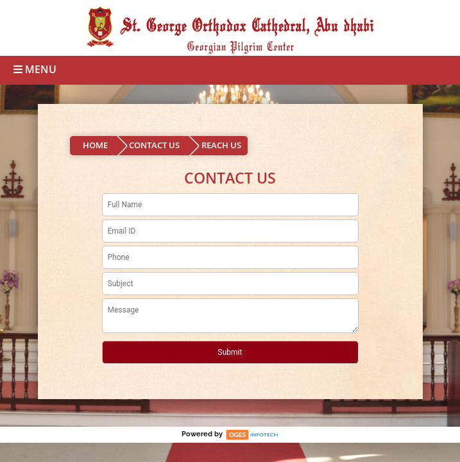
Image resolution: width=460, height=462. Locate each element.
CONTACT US (154, 145)
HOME (95, 145)
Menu (34, 69)
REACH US (221, 145)
